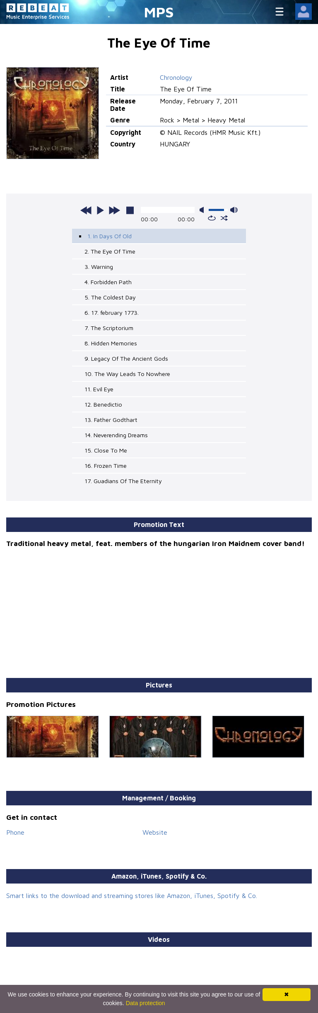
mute (203, 210)
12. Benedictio (103, 404)
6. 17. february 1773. (111, 312)
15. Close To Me (105, 450)
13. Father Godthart (110, 419)
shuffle (224, 218)
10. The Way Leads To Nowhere (127, 373)
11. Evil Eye (98, 389)
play (100, 210)
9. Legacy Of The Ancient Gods (126, 358)
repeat (212, 218)
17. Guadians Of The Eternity (123, 480)
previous (86, 210)
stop (130, 210)
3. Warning (98, 266)
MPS (159, 11)
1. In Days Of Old (109, 235)
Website (154, 832)
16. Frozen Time (105, 465)
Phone (15, 832)
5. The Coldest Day (110, 297)
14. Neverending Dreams (116, 434)
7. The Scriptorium (108, 327)
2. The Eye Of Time (109, 251)
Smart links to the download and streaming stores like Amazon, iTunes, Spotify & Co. (131, 895)
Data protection (145, 1003)
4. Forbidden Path (108, 281)
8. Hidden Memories (110, 343)
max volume (234, 210)
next (114, 210)
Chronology (176, 77)
